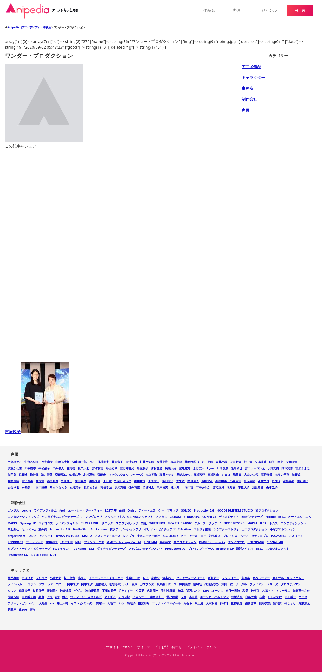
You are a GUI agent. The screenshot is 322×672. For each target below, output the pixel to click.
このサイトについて (117, 647)
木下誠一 (290, 597)
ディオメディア (229, 517)
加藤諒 (296, 474)
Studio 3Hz (80, 529)
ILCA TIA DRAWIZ (180, 523)
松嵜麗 (34, 474)
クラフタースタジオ (226, 529)
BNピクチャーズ (252, 517)
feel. (62, 510)
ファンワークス (94, 542)
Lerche (26, 510)
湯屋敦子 (142, 468)
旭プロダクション (266, 510)
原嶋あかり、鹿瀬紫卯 (190, 474)
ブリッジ (172, 510)
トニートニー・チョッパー (106, 578)
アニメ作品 (251, 66)
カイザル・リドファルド (288, 578)
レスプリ (128, 536)
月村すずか (126, 591)
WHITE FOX (157, 523)
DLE (91, 548)
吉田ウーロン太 (255, 468)
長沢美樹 (249, 481)
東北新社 (13, 529)
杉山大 (248, 462)
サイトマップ (147, 647)
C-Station (184, 529)
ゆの (206, 591)
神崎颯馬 (65, 591)
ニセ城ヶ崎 (29, 597)
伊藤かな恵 (15, 468)
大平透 (180, 481)
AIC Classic (170, 536)
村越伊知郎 (147, 462)
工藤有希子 (109, 591)
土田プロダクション (254, 529)
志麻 (262, 597)
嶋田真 (237, 474)
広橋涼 (276, 481)
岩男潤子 (75, 487)
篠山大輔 (62, 603)
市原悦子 (37, 431)
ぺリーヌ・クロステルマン (284, 584)
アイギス (110, 597)
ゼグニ (78, 591)
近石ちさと (193, 591)
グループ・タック (205, 523)
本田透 (193, 597)
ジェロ (226, 474)
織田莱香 (185, 584)
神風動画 (214, 536)
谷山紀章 (111, 468)
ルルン (12, 591)
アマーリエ (283, 591)
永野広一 (198, 468)
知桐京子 (75, 474)
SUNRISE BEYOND (232, 523)
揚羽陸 (197, 584)
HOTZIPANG (255, 542)
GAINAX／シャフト (140, 517)
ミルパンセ (29, 529)
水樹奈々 (27, 487)
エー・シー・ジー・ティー (85, 510)
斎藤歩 (101, 474)
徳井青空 (134, 487)
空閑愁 (140, 591)
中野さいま (31, 462)
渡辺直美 (27, 481)
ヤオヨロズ (45, 523)
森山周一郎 (79, 462)
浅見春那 (257, 487)
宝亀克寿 (184, 468)
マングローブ (93, 517)
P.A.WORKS (278, 536)
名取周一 (213, 578)
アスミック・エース (107, 536)
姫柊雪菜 (250, 603)
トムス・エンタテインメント (287, 523)
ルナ (126, 584)
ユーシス (217, 591)
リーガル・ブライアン (249, 584)
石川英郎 (207, 462)
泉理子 (131, 603)
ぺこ (92, 462)
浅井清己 (47, 474)
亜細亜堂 (165, 542)
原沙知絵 (131, 462)
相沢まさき (90, 487)
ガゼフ (111, 603)
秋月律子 (38, 591)
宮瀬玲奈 (213, 474)
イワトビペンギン (82, 603)
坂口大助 (83, 468)
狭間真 (277, 603)
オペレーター (261, 578)
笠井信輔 (13, 481)
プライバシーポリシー (203, 647)
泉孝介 (155, 578)
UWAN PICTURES (67, 536)
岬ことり (290, 603)
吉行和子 (302, 481)
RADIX (32, 536)
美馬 (134, 584)
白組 (122, 510)
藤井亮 (42, 529)
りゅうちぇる (58, 487)
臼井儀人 (58, 468)
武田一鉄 (227, 584)
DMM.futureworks (212, 542)
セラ (50, 597)
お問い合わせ (172, 647)
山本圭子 (272, 487)
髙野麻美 (266, 474)
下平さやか (203, 487)
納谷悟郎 (94, 481)
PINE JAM (150, 542)
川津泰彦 (222, 468)
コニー (60, 584)
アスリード (46, 536)
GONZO (186, 510)
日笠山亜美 (276, 462)
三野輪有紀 (127, 468)
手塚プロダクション (283, 529)
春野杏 (71, 468)
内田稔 (189, 487)
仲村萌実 (103, 462)
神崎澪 (224, 603)
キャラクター (253, 77)
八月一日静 (233, 591)
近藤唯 (23, 474)
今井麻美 (47, 462)
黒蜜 (41, 597)
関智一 (100, 603)
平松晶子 (44, 468)
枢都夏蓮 (236, 603)
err (57, 597)
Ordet (131, 510)
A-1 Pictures (98, 529)
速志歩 (23, 609)
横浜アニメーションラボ (125, 529)
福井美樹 (162, 462)
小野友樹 (273, 468)
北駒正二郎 (133, 578)
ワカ (183, 597)
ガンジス (13, 510)
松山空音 (69, 578)
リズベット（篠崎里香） (148, 597)
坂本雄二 (168, 578)
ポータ (303, 597)
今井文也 (263, 481)
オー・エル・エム (299, 517)
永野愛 (231, 487)
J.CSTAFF (111, 510)
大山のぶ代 (251, 474)
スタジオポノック (126, 523)
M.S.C (259, 548)
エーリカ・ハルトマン (214, 597)
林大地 (40, 481)
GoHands (80, 548)
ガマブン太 (147, 584)
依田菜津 (235, 462)
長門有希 (13, 578)
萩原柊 (245, 578)
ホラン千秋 (282, 474)
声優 (245, 110)
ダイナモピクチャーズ (111, 548)
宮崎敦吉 (97, 468)
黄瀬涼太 (304, 603)
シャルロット (230, 578)
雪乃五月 (218, 487)
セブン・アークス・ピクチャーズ (29, 548)
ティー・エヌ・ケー (151, 510)
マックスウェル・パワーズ (125, 474)
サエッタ (107, 523)
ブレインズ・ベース (236, 536)
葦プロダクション (184, 542)
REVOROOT (15, 542)
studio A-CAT (62, 548)
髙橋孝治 (106, 487)
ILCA (263, 523)
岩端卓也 (13, 487)
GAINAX (175, 517)
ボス (65, 597)
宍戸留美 (162, 487)
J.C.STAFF (66, 542)
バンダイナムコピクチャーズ (60, 517)
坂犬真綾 (120, 487)
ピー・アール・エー (193, 536)
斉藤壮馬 (221, 462)
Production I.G (204, 510)
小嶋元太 (55, 578)
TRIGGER (52, 542)
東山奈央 (80, 481)
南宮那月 (144, 603)
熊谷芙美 (265, 603)
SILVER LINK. (90, 523)
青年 (33, 609)
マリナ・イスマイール (166, 603)
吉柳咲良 (139, 481)
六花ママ (267, 591)
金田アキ (207, 481)
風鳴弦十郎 (164, 584)
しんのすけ (275, 597)
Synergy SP (28, 523)
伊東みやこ (15, 462)
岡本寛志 (287, 468)
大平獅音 (211, 603)
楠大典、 (176, 487)
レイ (146, 578)
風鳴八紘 (13, 597)
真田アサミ (166, 474)
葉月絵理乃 (192, 462)
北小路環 (172, 597)
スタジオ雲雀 (202, 529)
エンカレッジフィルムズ (23, 517)
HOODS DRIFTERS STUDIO (235, 510)
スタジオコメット (277, 548)
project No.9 (16, 536)
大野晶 (43, 603)
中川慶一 (66, 481)
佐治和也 (236, 468)
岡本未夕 (73, 584)
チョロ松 (124, 597)
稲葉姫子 (24, 591)
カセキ (187, 603)
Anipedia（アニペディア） (44, 11)
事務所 (247, 88)
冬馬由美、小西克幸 (228, 481)
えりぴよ (27, 578)
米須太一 (153, 481)
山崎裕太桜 (62, 462)
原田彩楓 (41, 487)
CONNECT (209, 517)
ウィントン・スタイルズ (86, 597)
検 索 (300, 10)
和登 (245, 591)
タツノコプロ (259, 536)
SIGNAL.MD (275, 542)
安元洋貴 (291, 462)
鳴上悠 (199, 603)
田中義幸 (30, 468)
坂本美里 (176, 462)
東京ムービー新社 (148, 536)
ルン (121, 603)
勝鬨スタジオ (244, 548)
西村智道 (156, 468)
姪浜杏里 (237, 597)
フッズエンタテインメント (145, 548)
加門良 (12, 474)
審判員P (52, 591)
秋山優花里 (92, 591)
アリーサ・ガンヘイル (22, 603)
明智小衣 (115, 584)
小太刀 (82, 578)
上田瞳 (107, 481)
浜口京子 (167, 481)
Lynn (210, 468)
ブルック (41, 578)
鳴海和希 (52, 481)
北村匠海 (89, 474)
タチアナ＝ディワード (190, 578)
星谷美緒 (288, 481)
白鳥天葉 (251, 597)
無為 (181, 591)
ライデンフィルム (45, 510)
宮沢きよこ (302, 468)
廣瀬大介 (170, 468)
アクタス (161, 517)
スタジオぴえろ (115, 517)
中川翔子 (193, 481)
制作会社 (249, 99)
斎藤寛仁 (61, 474)
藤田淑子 (117, 462)
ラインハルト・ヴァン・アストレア (30, 584)
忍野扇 (12, 609)
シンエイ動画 (39, 555)
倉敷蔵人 (101, 584)
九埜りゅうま (122, 481)
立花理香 (260, 462)
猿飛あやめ (211, 584)
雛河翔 (255, 591)
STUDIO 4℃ (192, 517)
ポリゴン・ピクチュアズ (159, 529)
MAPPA (13, 523)
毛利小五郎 (168, 591)
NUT (53, 555)
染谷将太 (148, 487)
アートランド (34, 542)
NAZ (78, 542)
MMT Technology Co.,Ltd (124, 542)
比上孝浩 (151, 474)
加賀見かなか (301, 591)
